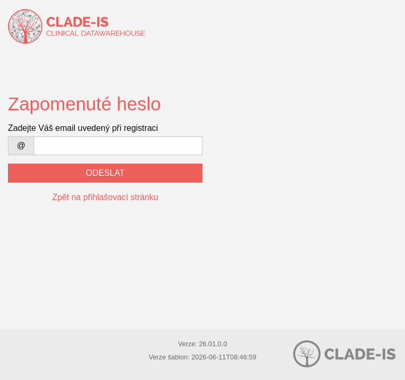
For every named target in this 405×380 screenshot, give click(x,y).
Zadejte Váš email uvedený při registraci (83, 128)
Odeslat (105, 172)
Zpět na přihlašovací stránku (105, 197)
